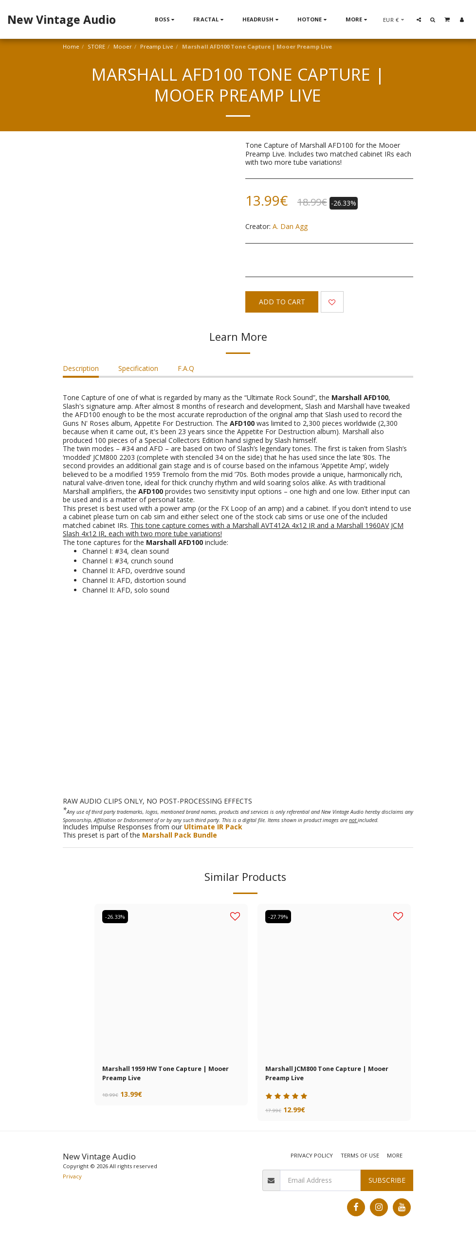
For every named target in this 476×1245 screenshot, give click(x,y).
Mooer (122, 46)
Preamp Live (156, 46)
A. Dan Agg (290, 226)
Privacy (72, 1178)
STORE (96, 46)
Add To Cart (282, 301)
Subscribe (386, 1182)
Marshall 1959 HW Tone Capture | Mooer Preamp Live (161, 1075)
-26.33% (116, 916)
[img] (171, 980)
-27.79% (279, 916)
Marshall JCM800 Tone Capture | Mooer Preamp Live (334, 1075)
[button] (418, 19)
